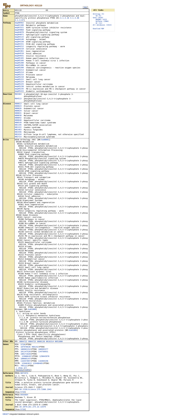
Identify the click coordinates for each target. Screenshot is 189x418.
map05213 (19, 70)
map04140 (19, 39)
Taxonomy (19, 370)
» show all (21, 368)
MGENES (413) (101, 19)
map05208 (19, 68)
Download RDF (98, 29)
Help (85, 7)
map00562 (19, 23)
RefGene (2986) (102, 21)
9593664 (24, 395)
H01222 (18, 127)
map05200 (19, 63)
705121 (23, 366)
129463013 (27, 364)
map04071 (19, 35)
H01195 (18, 125)
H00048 (18, 120)
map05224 (19, 82)
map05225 (19, 84)
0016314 (50, 342)
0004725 (32, 342)
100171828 (25, 354)
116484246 (43, 361)
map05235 (19, 89)
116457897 (25, 361)
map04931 (19, 56)
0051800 (59, 342)
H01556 (18, 132)
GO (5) (98, 16)
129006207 (27, 356)
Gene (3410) (98, 18)
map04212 (19, 47)
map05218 (19, 77)
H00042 (18, 118)
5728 (22, 345)
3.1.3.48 (74, 18)
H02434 (18, 134)
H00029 (18, 111)
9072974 (24, 373)
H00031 (18, 113)
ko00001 (45, 140)
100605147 (25, 359)
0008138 (41, 342)
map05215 (19, 75)
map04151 (19, 44)
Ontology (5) (98, 14)
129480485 (38, 364)
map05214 (19, 72)
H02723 (18, 137)
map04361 (19, 51)
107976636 (25, 347)
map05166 (19, 61)
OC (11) (99, 23)
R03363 (18, 94)
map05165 (19, 58)
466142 (35, 347)
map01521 (19, 28)
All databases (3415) (102, 25)
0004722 (23, 342)
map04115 (19, 37)
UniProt (27, 370)
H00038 (18, 116)
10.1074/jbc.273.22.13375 (32, 407)
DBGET (6, 414)
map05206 (19, 65)
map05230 (19, 87)
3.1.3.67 (19, 20)
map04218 (19, 49)
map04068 (19, 30)
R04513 (18, 99)
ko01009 (73, 330)
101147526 (25, 352)
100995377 (43, 349)
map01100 (19, 25)
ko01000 (32, 309)
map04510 (19, 54)
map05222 (19, 80)
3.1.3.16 (64, 18)
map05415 (19, 91)
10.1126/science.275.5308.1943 (35, 390)
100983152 (25, 349)
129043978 (44, 356)
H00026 (18, 109)
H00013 (18, 104)
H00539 (18, 123)
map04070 (19, 32)
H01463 (18, 130)
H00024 (18, 106)
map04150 (19, 42)
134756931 (43, 352)
